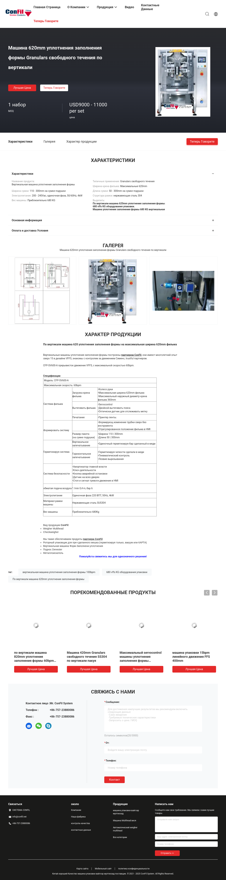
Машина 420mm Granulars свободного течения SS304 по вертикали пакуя (190, 656)
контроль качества (80, 823)
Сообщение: (113, 702)
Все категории (120, 837)
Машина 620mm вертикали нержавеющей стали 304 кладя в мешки (85, 656)
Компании (76, 810)
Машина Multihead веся (124, 820)
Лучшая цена (22, 87)
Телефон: (111, 760)
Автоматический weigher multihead (125, 829)
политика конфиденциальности (134, 868)
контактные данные (81, 830)
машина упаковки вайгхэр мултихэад (126, 812)
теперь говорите (54, 87)
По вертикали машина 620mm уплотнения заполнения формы (48, 579)
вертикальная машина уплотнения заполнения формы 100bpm (59, 572)
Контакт (114, 779)
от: (107, 742)
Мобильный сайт (103, 868)
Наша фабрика (78, 816)
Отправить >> (167, 853)
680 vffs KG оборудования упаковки (126, 572)
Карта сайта (82, 868)
